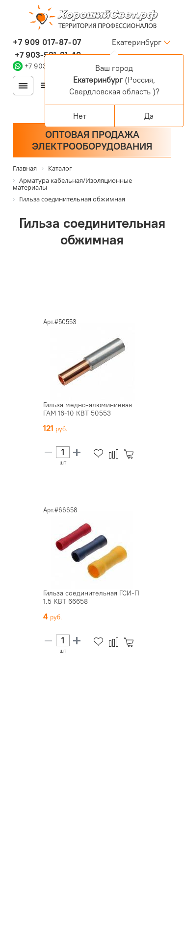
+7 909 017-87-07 (47, 42)
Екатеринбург (136, 42)
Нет (79, 116)
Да (149, 116)
